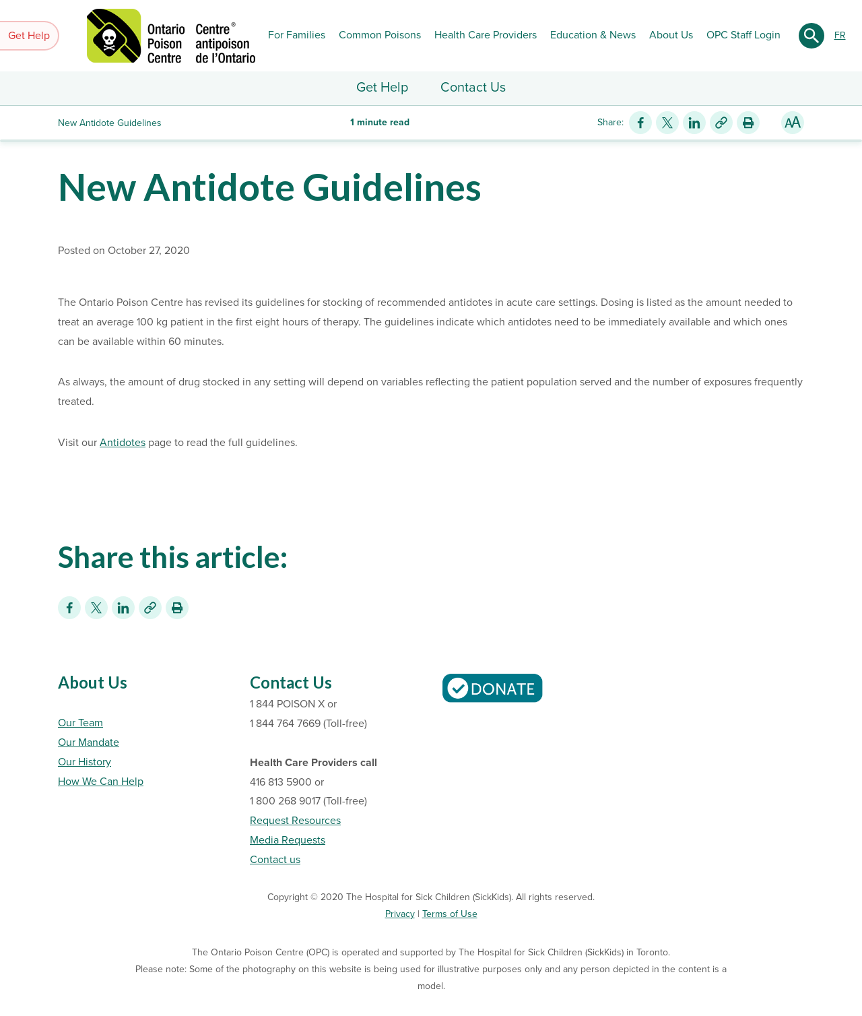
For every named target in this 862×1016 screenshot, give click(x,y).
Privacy (400, 914)
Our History (84, 762)
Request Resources (295, 820)
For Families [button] (296, 35)
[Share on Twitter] (667, 122)
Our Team (80, 723)
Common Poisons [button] (380, 35)
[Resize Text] (792, 122)
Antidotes (122, 442)
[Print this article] (748, 122)
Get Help (382, 88)
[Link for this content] (721, 122)
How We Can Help (100, 781)
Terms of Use (449, 914)
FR (840, 35)
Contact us (275, 859)
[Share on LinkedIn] (694, 122)
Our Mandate (88, 742)
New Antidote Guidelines (270, 186)
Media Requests (287, 840)
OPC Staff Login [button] (743, 35)
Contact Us (473, 88)
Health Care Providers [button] (485, 35)
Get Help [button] (29, 35)
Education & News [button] (593, 35)
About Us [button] (671, 35)
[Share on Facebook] (640, 122)
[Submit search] (811, 36)
